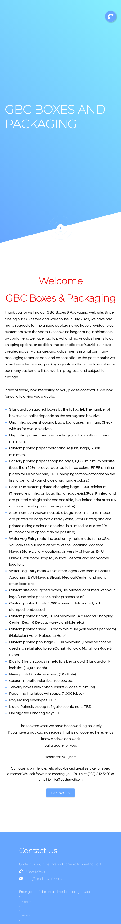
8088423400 (36, 871)
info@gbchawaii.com (44, 878)
